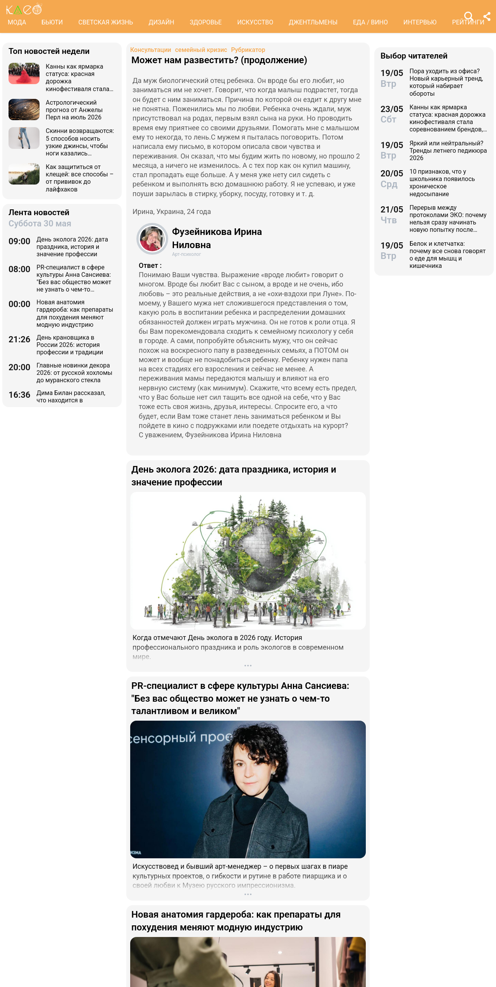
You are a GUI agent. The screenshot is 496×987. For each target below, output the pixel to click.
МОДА (17, 22)
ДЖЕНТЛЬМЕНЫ (313, 22)
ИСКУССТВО (255, 22)
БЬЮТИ (52, 22)
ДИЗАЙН (161, 22)
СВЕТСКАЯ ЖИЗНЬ (105, 22)
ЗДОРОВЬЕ (206, 22)
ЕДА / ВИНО (370, 22)
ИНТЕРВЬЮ (420, 22)
